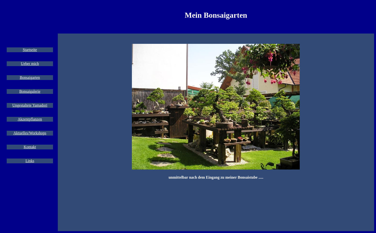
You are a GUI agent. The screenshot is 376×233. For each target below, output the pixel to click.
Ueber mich (30, 64)
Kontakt (30, 147)
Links (29, 161)
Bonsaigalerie (29, 91)
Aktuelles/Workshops (29, 133)
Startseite (30, 50)
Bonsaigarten (30, 77)
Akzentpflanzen (30, 119)
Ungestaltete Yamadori (29, 105)
